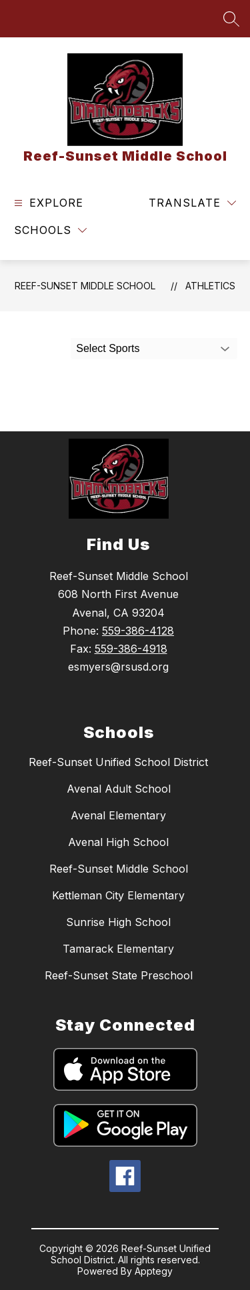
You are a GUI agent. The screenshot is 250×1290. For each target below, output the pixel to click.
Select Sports (107, 348)
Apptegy (154, 1271)
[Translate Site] (192, 203)
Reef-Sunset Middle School (85, 285)
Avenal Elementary (118, 815)
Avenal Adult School (119, 788)
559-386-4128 (138, 630)
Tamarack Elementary (118, 948)
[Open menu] (47, 203)
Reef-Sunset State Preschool (119, 975)
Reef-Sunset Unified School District (118, 762)
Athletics (210, 285)
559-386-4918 (131, 648)
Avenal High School (118, 842)
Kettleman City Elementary (118, 895)
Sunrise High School (118, 922)
